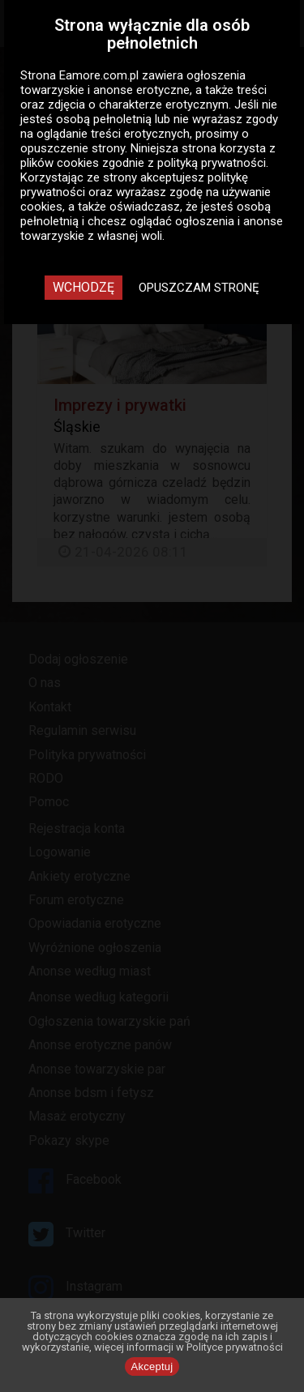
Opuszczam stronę (199, 287)
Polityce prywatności (234, 1347)
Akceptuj (152, 1366)
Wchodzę (83, 287)
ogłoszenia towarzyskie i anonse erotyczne (133, 82)
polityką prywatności (211, 163)
